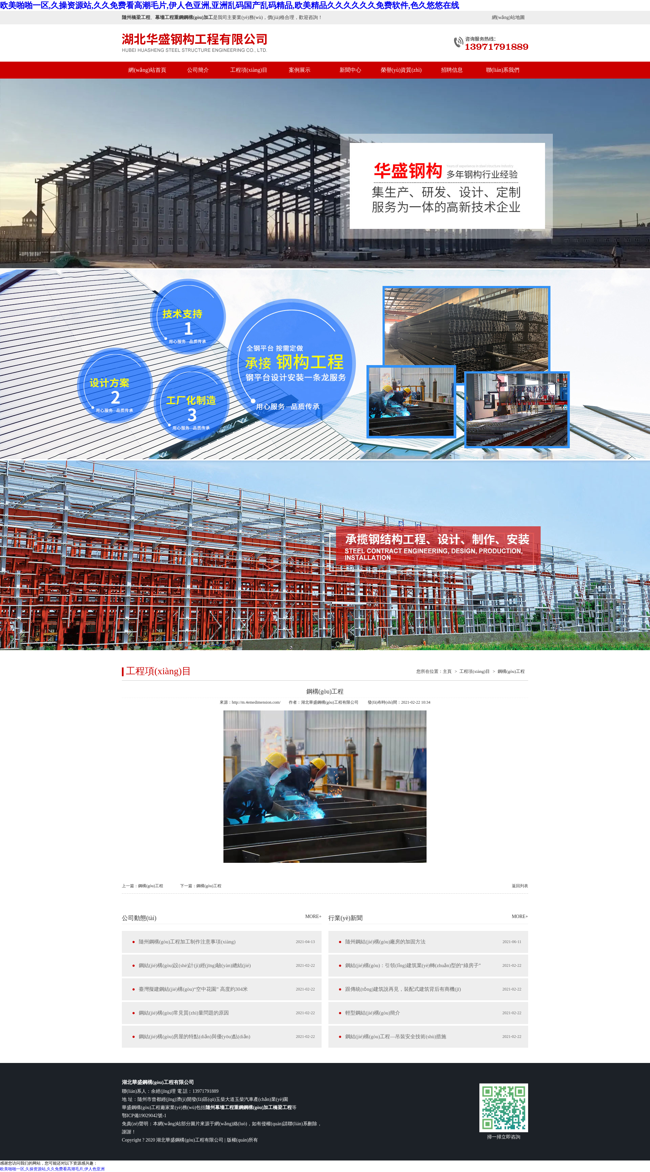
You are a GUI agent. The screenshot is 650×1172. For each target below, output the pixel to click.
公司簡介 (198, 70)
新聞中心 (350, 70)
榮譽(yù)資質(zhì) (401, 70)
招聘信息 (452, 70)
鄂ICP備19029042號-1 (144, 1115)
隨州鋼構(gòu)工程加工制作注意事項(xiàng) (187, 941)
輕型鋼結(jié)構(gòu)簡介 (372, 1013)
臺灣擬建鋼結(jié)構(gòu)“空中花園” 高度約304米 (193, 989)
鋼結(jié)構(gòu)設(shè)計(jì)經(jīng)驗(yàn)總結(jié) (195, 965)
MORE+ (313, 916)
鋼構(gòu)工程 (511, 671)
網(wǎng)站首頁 (147, 70)
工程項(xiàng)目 (248, 70)
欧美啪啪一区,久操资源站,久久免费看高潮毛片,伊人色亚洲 (52, 1169)
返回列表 (520, 885)
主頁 (447, 671)
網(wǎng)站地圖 (508, 17)
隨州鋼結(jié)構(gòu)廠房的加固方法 (385, 941)
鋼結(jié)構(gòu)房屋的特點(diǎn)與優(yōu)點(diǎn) (194, 1036)
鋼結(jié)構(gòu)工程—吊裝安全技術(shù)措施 (395, 1036)
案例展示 (299, 70)
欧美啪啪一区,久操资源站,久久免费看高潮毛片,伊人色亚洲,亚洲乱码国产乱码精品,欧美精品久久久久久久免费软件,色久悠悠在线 (229, 5)
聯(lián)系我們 (503, 70)
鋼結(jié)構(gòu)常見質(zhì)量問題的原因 (184, 1013)
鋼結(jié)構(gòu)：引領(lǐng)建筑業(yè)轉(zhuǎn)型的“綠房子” (413, 965)
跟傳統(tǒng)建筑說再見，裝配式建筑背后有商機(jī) (403, 989)
